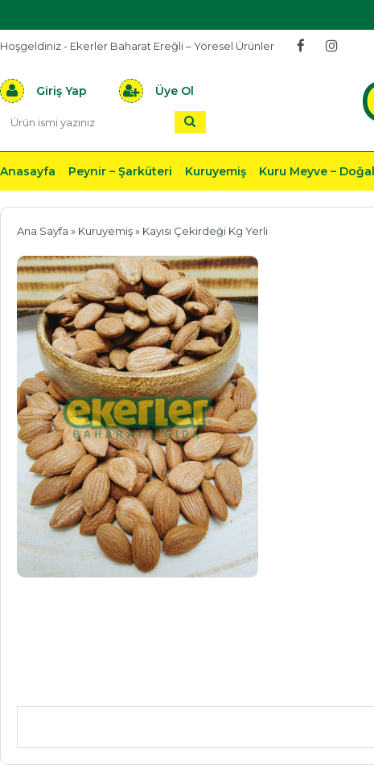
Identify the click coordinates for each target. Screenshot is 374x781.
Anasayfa (27, 171)
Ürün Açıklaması (101, 682)
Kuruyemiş (215, 171)
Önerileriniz (257, 682)
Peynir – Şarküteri (120, 171)
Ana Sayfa (42, 230)
